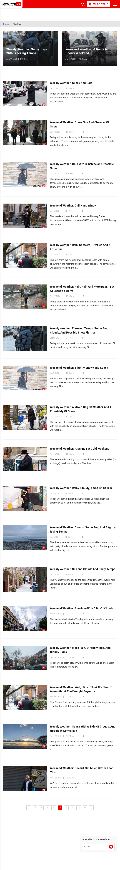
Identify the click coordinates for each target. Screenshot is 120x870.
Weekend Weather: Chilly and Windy (73, 205)
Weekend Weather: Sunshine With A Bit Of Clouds (81, 608)
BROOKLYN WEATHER (31, 13)
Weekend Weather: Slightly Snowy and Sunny (79, 367)
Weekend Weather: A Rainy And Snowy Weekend (87, 51)
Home (6, 24)
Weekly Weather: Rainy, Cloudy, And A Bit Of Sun (81, 488)
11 (85, 808)
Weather (17, 24)
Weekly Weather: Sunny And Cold (71, 83)
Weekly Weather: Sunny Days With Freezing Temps (27, 51)
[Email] (98, 846)
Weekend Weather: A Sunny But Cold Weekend (79, 448)
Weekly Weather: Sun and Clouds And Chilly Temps (82, 569)
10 (79, 808)
